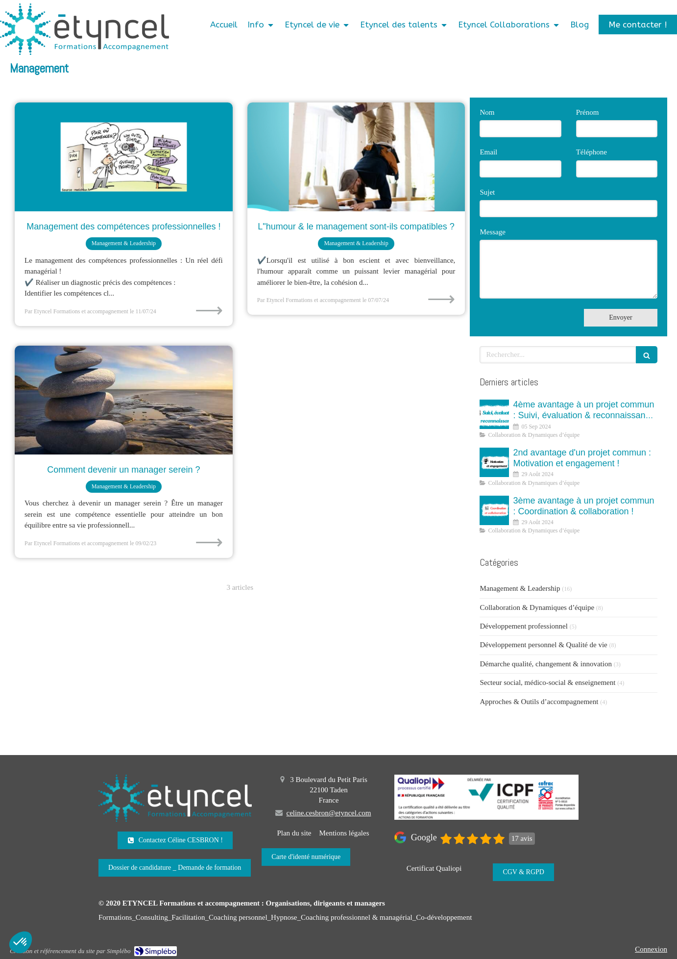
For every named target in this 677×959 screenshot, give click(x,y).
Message (493, 232)
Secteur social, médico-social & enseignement (547, 682)
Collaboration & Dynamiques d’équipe (537, 607)
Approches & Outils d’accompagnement (539, 702)
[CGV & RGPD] (523, 872)
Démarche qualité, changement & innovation (546, 664)
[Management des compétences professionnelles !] (124, 156)
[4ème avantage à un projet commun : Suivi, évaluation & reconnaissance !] (494, 414)
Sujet (487, 192)
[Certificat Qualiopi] (434, 868)
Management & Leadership (520, 588)
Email (488, 152)
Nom (487, 112)
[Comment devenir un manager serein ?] (124, 400)
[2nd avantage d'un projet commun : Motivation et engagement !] (494, 462)
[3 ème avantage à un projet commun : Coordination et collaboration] (494, 510)
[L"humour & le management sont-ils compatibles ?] (356, 156)
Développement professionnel (524, 626)
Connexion (651, 949)
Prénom (587, 112)
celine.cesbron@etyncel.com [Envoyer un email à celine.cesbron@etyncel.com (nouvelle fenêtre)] (329, 813)
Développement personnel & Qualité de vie (543, 645)
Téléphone (591, 152)
